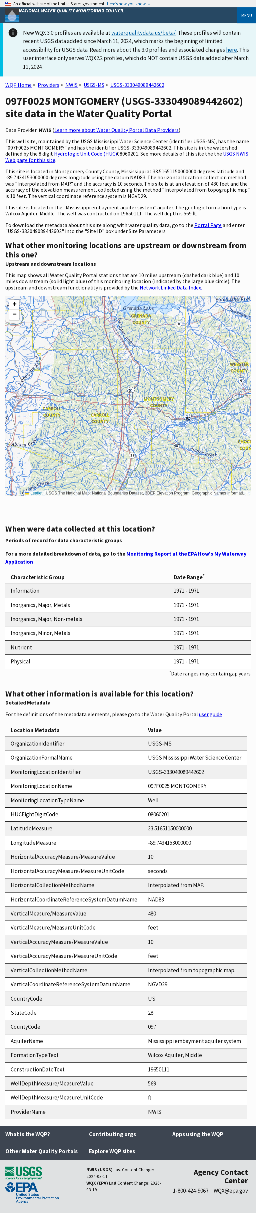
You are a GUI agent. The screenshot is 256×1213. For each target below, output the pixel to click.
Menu (246, 15)
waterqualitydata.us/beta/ (143, 32)
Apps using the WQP (197, 1134)
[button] (14, 305)
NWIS (71, 84)
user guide (210, 714)
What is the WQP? (27, 1134)
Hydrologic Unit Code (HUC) (85, 153)
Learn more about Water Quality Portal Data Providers (116, 130)
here (231, 49)
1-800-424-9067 (190, 1190)
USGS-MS (94, 84)
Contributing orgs (112, 1134)
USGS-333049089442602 (137, 84)
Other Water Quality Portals (41, 1151)
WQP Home (18, 84)
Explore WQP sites (112, 1151)
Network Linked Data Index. (171, 287)
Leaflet (33, 493)
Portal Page (208, 225)
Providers (48, 84)
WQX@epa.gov (231, 1190)
